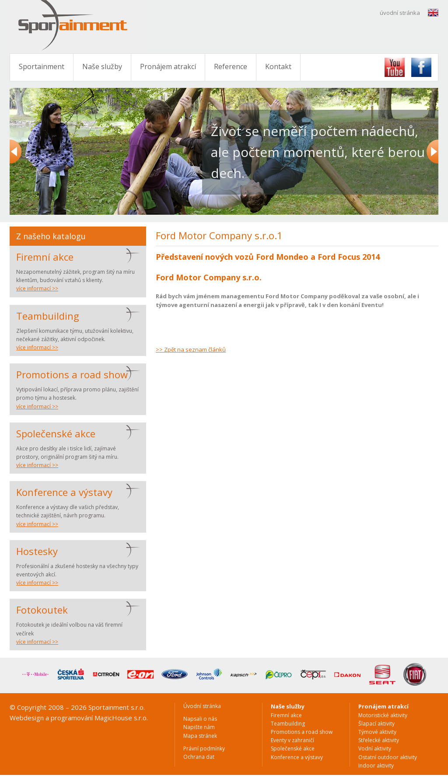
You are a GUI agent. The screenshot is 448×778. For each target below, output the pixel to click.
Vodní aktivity (374, 748)
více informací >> (37, 288)
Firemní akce (45, 256)
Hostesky (37, 551)
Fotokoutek (42, 609)
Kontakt (278, 66)
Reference (230, 66)
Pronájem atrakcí (168, 66)
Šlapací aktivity (376, 723)
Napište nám (199, 727)
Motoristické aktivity (382, 715)
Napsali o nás (200, 718)
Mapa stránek (200, 736)
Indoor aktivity (376, 765)
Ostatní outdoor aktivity (387, 757)
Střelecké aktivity (378, 740)
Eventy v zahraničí (292, 740)
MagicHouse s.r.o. (121, 717)
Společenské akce (55, 433)
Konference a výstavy (64, 492)
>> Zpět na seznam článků (191, 349)
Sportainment (41, 66)
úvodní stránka (400, 13)
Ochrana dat (198, 757)
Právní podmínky (204, 748)
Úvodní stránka (202, 706)
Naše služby (102, 66)
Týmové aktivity (377, 732)
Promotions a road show (72, 374)
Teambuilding (47, 315)
